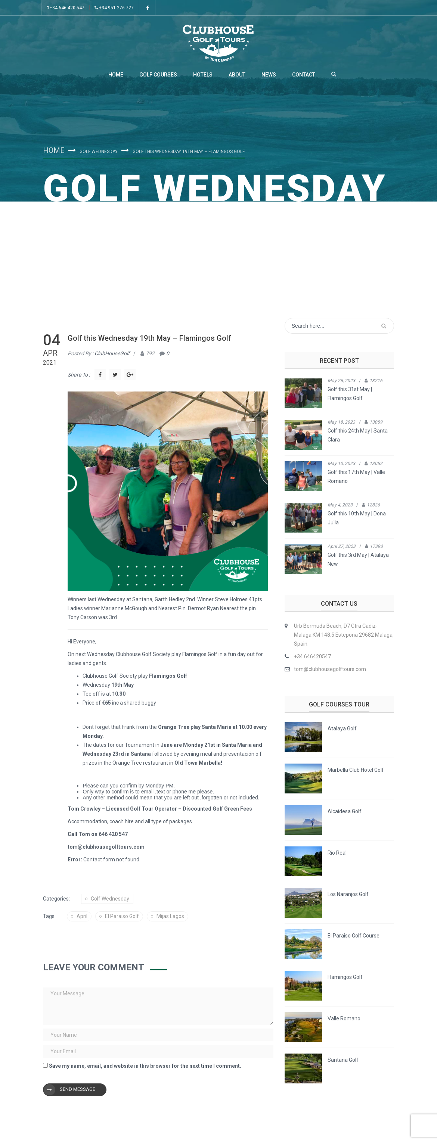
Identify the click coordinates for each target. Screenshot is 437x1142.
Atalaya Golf (342, 728)
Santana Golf (343, 1060)
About (237, 75)
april (82, 916)
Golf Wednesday (99, 151)
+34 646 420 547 (65, 7)
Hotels (203, 75)
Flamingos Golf (345, 977)
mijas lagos (170, 916)
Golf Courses (158, 75)
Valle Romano (344, 1018)
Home (115, 75)
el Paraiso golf (122, 916)
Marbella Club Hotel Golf (356, 770)
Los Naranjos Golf (348, 894)
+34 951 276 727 (114, 7)
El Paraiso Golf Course (353, 936)
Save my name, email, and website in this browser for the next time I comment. (145, 1066)
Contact (303, 75)
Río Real (337, 853)
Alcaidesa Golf (345, 811)
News (268, 75)
